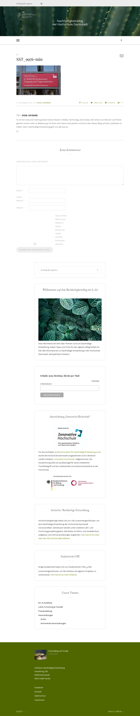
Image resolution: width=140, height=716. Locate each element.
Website (19, 207)
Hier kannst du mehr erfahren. (64, 574)
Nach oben (116, 711)
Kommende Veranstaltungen (53, 623)
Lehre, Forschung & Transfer (50, 607)
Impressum (40, 700)
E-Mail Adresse (46, 384)
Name (19, 190)
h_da (26, 711)
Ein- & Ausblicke (45, 602)
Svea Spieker (44, 103)
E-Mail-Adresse (20, 199)
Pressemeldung (45, 611)
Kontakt (38, 691)
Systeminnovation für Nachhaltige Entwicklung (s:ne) (77, 452)
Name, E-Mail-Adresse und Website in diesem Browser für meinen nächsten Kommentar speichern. (61, 229)
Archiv (43, 619)
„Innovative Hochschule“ (64, 459)
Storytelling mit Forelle (58, 651)
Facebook (39, 687)
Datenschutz (40, 695)
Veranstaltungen (45, 615)
